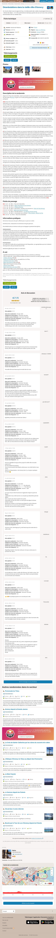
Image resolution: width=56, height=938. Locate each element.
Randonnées (13, 1)
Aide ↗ (20, 1)
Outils (5, 1)
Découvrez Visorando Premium (40, 47)
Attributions (12, 884)
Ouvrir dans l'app (10, 56)
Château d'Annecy (18, 207)
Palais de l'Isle (6, 259)
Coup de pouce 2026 (8, 928)
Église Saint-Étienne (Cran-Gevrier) (22, 205)
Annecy (38, 32)
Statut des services (23, 935)
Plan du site (5, 920)
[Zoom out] (52, 871)
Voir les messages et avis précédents (28, 682)
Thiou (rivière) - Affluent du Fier (35, 213)
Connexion (50, 1)
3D (48, 883)
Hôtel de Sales (6, 265)
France (35, 27)
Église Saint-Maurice (8, 262)
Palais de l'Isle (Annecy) (39, 208)
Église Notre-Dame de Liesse (10, 267)
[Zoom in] (52, 869)
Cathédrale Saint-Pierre (9, 261)
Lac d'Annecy (42, 30)
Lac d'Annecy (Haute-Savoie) (30, 211)
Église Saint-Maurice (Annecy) (21, 210)
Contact (4, 930)
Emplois (4, 923)
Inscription (43, 1)
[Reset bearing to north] (52, 874)
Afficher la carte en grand (28, 903)
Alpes (37, 30)
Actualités (4, 925)
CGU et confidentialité (7, 917)
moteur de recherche (37, 838)
